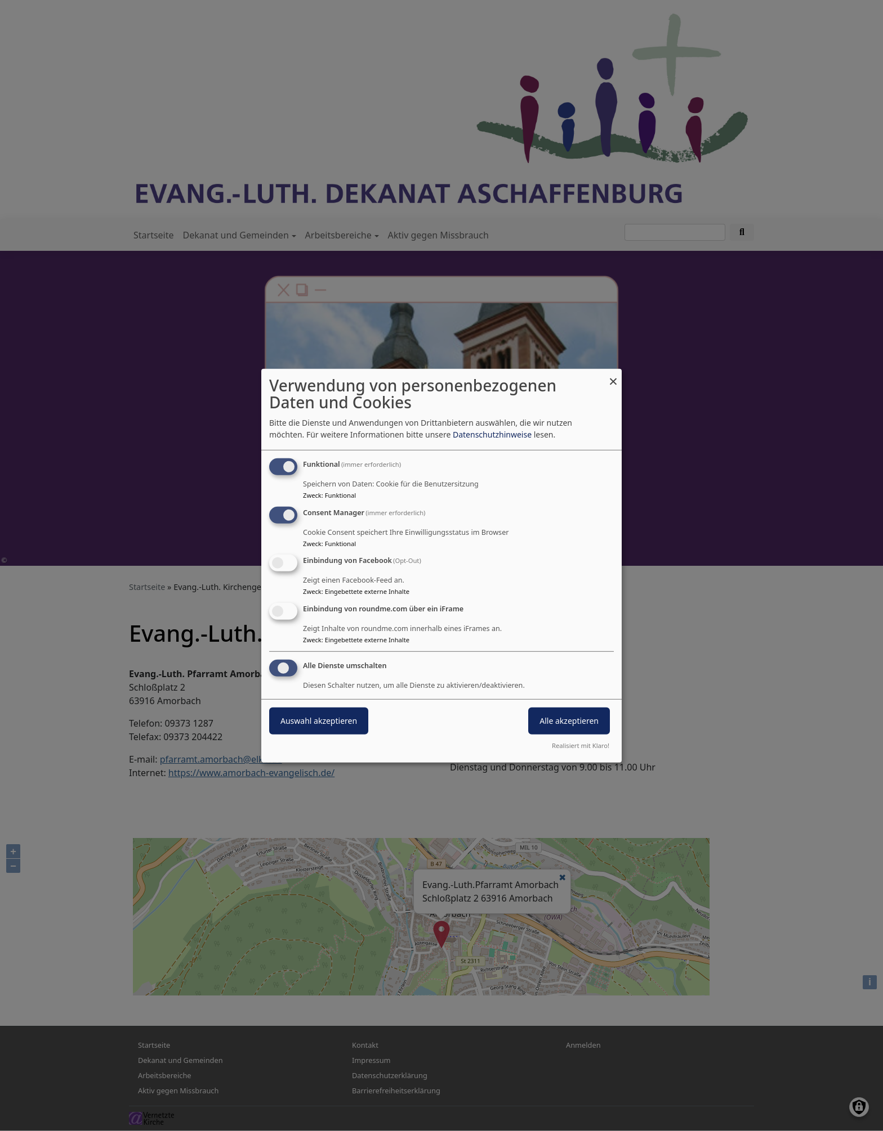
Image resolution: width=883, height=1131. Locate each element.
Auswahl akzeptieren (318, 720)
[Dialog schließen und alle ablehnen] (613, 375)
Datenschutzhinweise (492, 434)
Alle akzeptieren (569, 720)
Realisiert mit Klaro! (580, 745)
